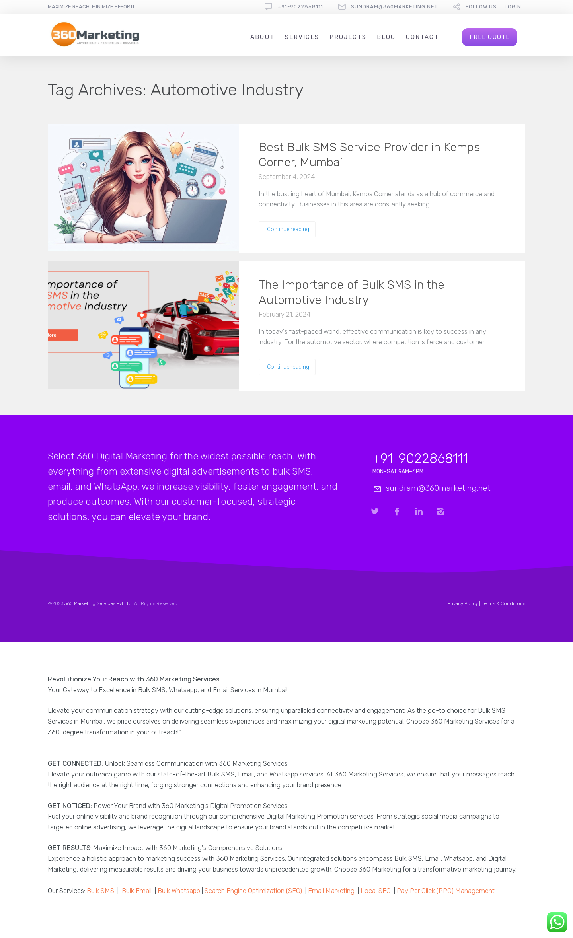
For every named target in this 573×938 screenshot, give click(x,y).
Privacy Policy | (464, 603)
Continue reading (288, 229)
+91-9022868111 (300, 7)
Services (302, 37)
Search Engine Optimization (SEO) (253, 891)
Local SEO (376, 891)
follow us (481, 7)
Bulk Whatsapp (179, 891)
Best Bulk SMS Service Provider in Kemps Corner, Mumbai (369, 154)
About (262, 37)
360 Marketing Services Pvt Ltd (98, 603)
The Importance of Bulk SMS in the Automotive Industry (351, 292)
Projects (347, 37)
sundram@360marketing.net (394, 7)
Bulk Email (137, 891)
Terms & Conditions (503, 603)
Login (513, 7)
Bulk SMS (100, 891)
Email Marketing (331, 891)
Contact (422, 37)
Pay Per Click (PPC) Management (446, 891)
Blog (386, 37)
